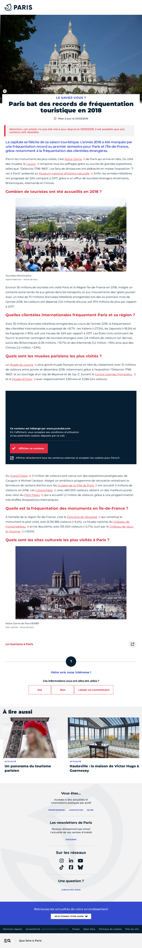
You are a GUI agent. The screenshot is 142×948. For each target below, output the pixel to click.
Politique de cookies (110, 929)
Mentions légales (12, 929)
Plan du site (132, 929)
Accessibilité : (47, 929)
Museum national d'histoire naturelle (64, 173)
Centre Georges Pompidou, (114, 374)
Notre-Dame (73, 159)
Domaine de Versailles (82, 517)
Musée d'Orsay (22, 379)
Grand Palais (19, 476)
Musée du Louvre (21, 364)
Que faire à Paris (30, 940)
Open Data (89, 929)
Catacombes (44, 490)
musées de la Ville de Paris (76, 485)
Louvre (31, 164)
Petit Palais (32, 495)
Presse (76, 929)
